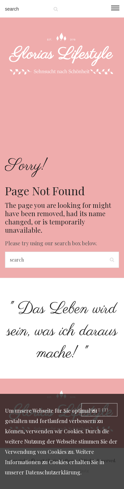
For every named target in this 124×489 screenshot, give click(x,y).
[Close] (99, 409)
